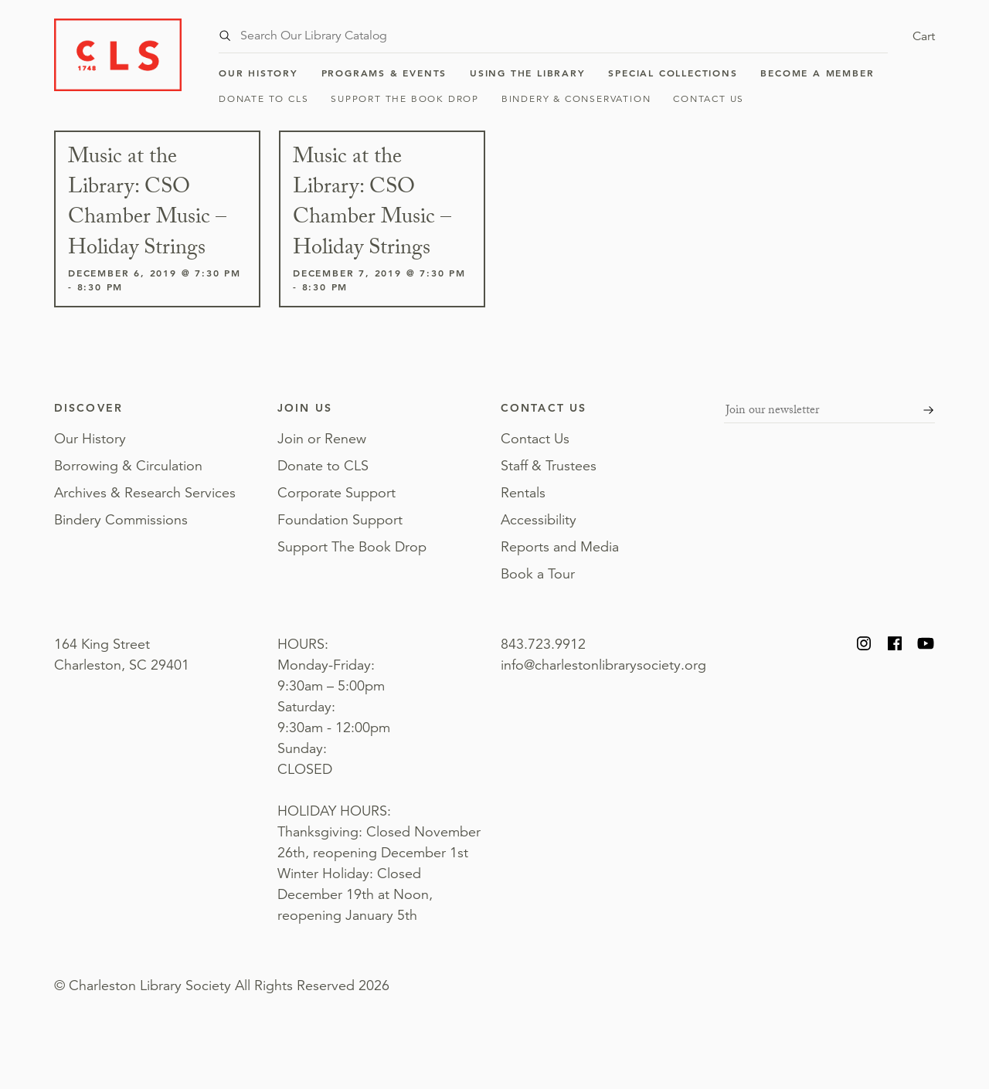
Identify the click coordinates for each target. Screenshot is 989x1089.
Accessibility (538, 519)
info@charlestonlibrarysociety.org (603, 664)
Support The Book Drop (405, 98)
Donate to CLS (263, 98)
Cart (924, 36)
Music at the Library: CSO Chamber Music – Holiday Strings (147, 205)
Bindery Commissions (121, 519)
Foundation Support (340, 519)
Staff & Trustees (548, 465)
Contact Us (708, 98)
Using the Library (528, 72)
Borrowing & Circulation (128, 465)
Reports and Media (560, 546)
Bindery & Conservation (576, 98)
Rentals (523, 492)
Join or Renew (321, 438)
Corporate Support (336, 492)
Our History (258, 72)
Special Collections (672, 72)
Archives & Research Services (145, 492)
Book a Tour (538, 573)
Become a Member (817, 72)
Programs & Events (384, 72)
